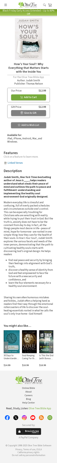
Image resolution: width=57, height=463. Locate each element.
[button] (44, 5)
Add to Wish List (28, 125)
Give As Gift (28, 113)
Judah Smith (33, 80)
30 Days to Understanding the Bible (11, 358)
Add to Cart (28, 97)
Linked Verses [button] (15, 163)
